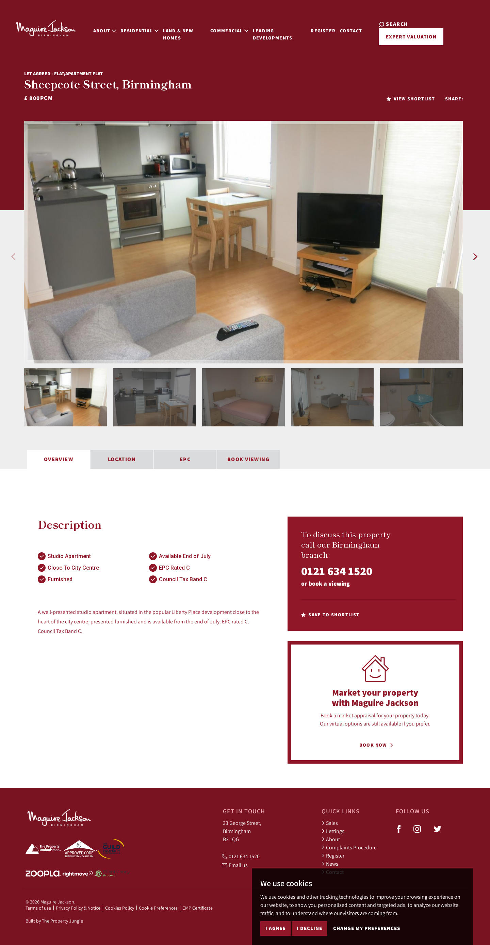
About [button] (96, 28)
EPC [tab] (185, 459)
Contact (353, 28)
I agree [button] (275, 928)
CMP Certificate (197, 908)
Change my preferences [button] (366, 928)
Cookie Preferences (158, 908)
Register (325, 28)
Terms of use (38, 908)
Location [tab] (122, 459)
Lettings (333, 831)
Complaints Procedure (349, 847)
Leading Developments (269, 31)
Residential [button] (132, 28)
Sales (330, 822)
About (331, 839)
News (330, 863)
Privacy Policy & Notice (78, 908)
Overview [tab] (59, 459)
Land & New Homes (170, 31)
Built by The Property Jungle (54, 921)
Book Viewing (248, 459)
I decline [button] (309, 928)
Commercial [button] (226, 28)
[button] (13, 256)
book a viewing (329, 583)
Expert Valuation (407, 36)
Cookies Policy (119, 908)
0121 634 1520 (336, 571)
